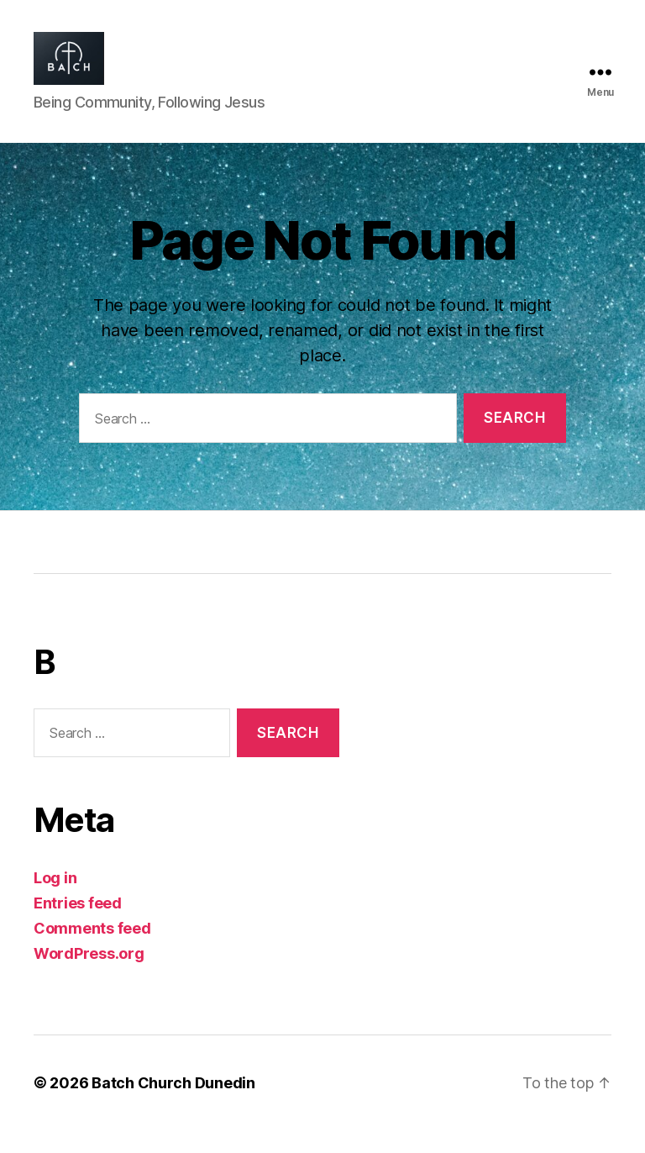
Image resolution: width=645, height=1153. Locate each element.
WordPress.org (89, 976)
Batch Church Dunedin (173, 1105)
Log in (55, 900)
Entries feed (78, 926)
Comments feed (92, 951)
